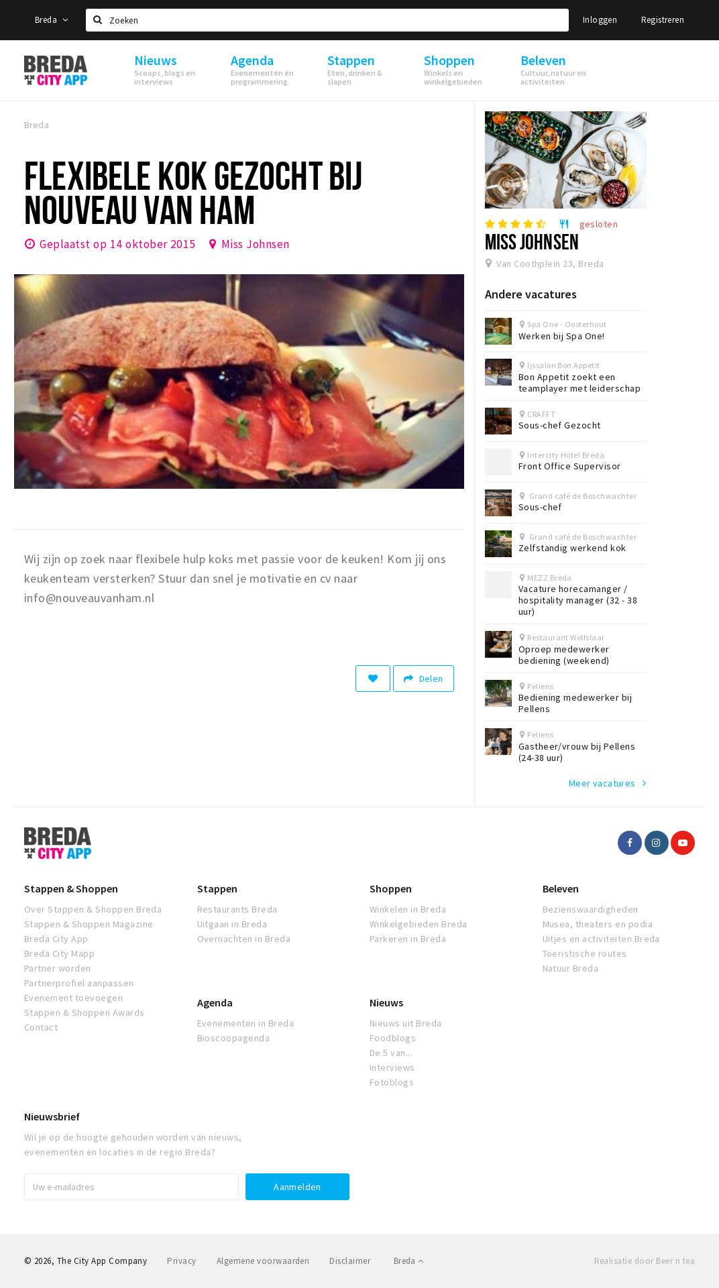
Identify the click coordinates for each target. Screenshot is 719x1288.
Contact (41, 1027)
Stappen (217, 888)
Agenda (215, 1002)
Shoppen (391, 888)
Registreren (662, 19)
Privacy (181, 1261)
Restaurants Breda (237, 909)
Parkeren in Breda (408, 939)
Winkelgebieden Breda (418, 924)
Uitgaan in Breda (232, 924)
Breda (51, 19)
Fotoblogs (392, 1082)
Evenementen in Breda (245, 1023)
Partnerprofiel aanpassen (79, 983)
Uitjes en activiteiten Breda (601, 939)
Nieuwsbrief (52, 1116)
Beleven (561, 888)
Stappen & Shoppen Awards (84, 1012)
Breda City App (56, 939)
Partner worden (57, 968)
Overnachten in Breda (244, 939)
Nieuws (386, 1002)
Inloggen (600, 19)
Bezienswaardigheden (591, 909)
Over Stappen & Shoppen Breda (93, 909)
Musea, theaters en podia (598, 924)
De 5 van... (391, 1053)
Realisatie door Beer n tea (644, 1261)
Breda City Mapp (59, 953)
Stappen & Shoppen (71, 888)
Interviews (392, 1067)
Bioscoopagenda (233, 1038)
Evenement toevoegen (73, 998)
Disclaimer (349, 1261)
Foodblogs (393, 1038)
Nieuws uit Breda (406, 1023)
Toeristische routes (585, 953)
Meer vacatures (602, 783)
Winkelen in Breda (408, 909)
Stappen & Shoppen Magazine (88, 924)
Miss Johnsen (255, 244)
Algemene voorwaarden (263, 1261)
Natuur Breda (571, 968)
